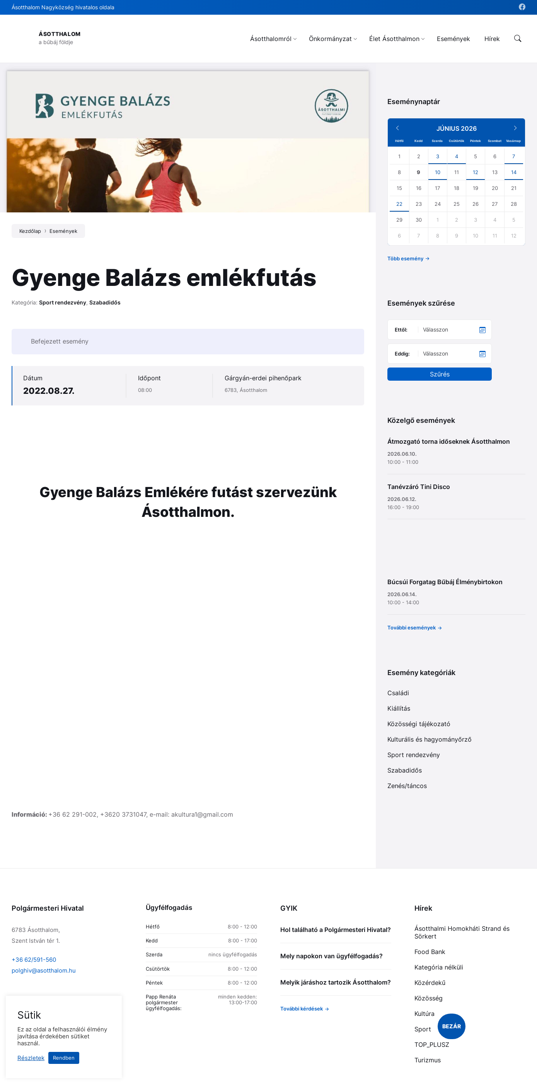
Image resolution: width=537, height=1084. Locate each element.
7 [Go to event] (513, 156)
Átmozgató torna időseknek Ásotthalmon (448, 441)
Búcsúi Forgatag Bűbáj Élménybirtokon (445, 582)
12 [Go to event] (475, 172)
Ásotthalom (60, 34)
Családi (398, 693)
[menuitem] (271, 39)
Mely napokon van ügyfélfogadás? (331, 956)
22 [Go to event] (399, 204)
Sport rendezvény (62, 302)
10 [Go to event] (437, 172)
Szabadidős (105, 302)
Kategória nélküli (438, 967)
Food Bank (429, 952)
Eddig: (402, 354)
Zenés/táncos (407, 786)
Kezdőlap (30, 231)
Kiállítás (398, 708)
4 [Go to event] (456, 156)
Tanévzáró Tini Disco (418, 487)
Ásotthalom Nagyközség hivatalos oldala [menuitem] (63, 7)
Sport (422, 1029)
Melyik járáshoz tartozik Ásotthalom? (335, 982)
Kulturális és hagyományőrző (429, 739)
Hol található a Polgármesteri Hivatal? (335, 930)
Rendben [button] (64, 1058)
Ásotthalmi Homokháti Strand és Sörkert (462, 932)
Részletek (30, 1058)
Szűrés (440, 374)
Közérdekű (429, 983)
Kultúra (424, 1013)
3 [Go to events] (437, 156)
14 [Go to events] (514, 172)
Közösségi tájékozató (418, 724)
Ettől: (401, 330)
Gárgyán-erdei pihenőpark (263, 378)
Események (63, 231)
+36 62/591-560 (34, 959)
